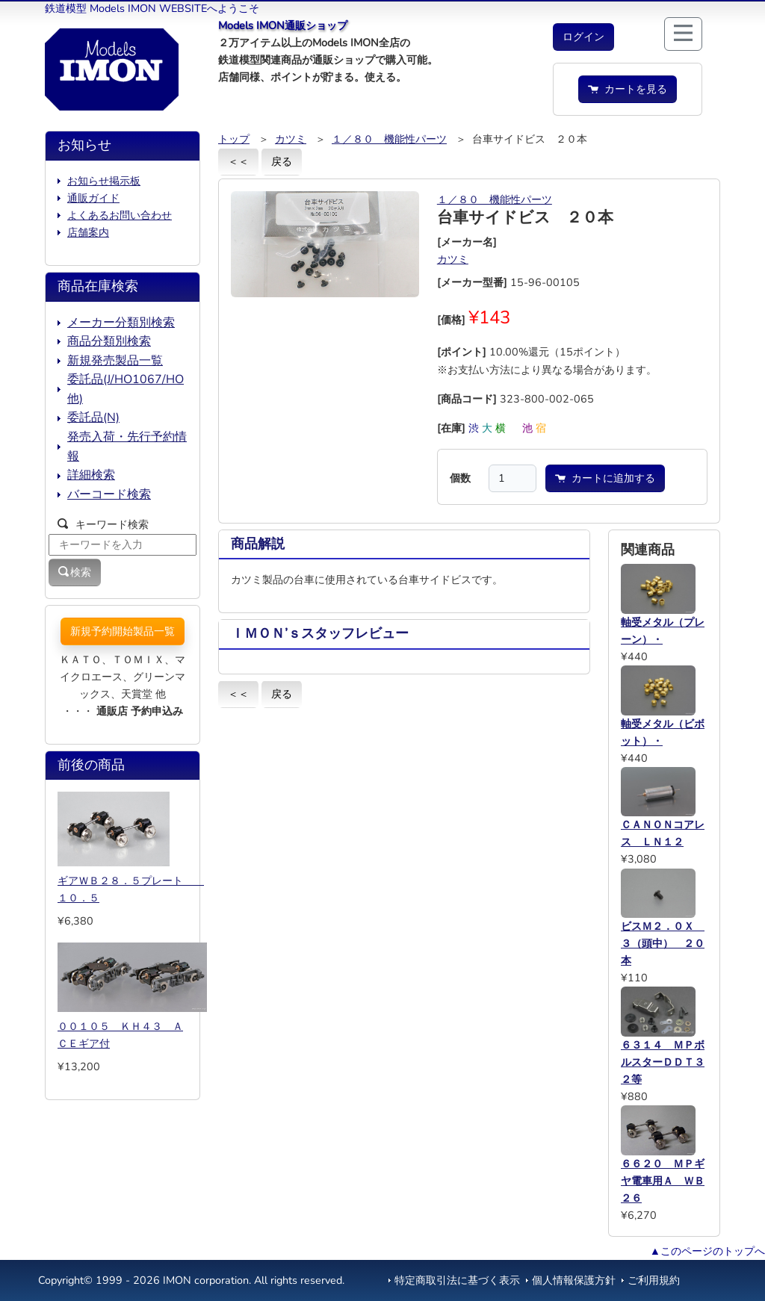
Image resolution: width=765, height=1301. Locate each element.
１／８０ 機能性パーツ (389, 138)
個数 (460, 478)
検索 (74, 572)
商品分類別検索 (109, 341)
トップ (234, 138)
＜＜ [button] (238, 161)
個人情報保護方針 (574, 1280)
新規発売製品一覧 (115, 361)
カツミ (290, 138)
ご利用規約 (654, 1280)
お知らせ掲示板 (103, 180)
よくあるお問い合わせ (119, 215)
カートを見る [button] (627, 88)
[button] (583, 37)
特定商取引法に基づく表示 (457, 1280)
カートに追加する (605, 478)
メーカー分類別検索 (121, 322)
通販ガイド (93, 197)
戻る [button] (281, 161)
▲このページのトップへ (707, 1250)
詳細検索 (91, 475)
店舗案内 (88, 232)
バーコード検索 (109, 494)
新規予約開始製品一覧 (122, 631)
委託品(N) (93, 417)
